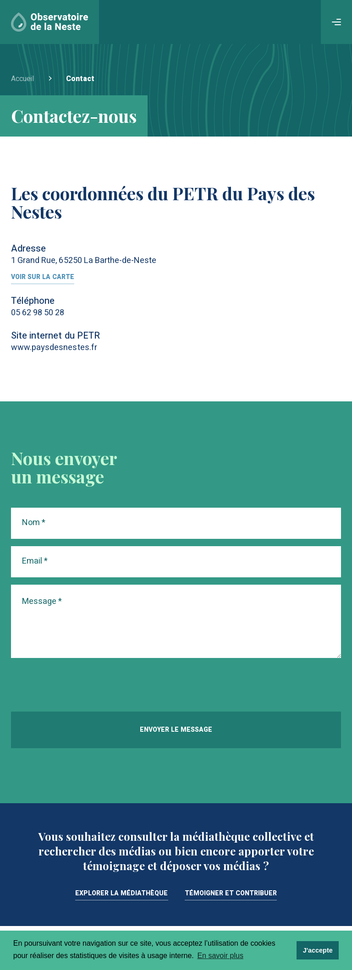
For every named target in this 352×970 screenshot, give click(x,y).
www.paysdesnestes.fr (54, 347)
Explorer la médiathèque (121, 894)
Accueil (22, 78)
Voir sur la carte (42, 278)
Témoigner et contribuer (231, 894)
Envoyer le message (176, 729)
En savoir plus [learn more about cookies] (220, 955)
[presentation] (80, 686)
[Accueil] (49, 22)
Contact (80, 78)
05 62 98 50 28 (38, 313)
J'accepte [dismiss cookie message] (318, 950)
